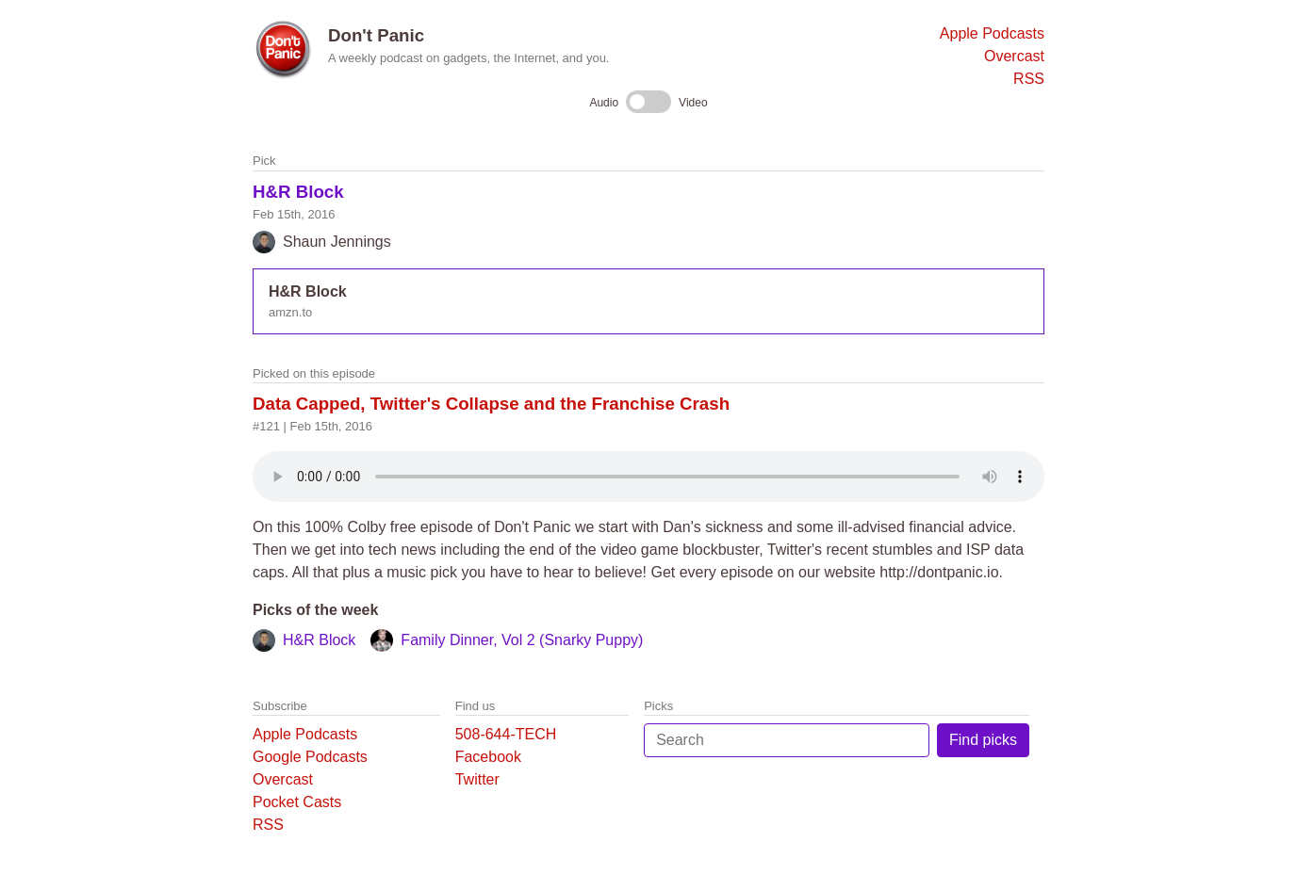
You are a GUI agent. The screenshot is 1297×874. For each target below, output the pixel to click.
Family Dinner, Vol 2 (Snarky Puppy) (522, 640)
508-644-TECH (506, 734)
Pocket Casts (297, 802)
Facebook (488, 757)
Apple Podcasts (992, 33)
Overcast (1014, 56)
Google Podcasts (310, 757)
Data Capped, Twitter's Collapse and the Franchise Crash (491, 403)
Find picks (983, 740)
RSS (1028, 79)
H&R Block (298, 192)
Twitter (477, 779)
